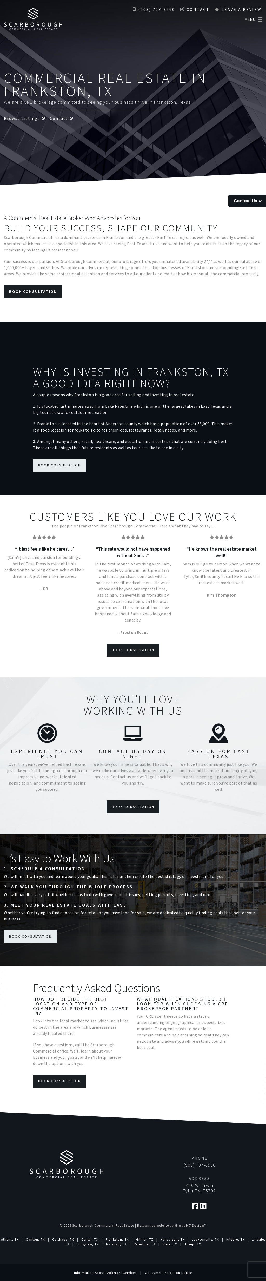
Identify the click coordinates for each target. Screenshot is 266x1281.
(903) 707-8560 (154, 9)
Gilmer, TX (144, 1239)
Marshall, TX (116, 1244)
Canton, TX (35, 1239)
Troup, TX (192, 1244)
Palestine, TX (144, 1244)
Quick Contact (247, 201)
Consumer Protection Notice (168, 1273)
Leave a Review (238, 9)
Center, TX (89, 1239)
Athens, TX (10, 1239)
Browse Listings (25, 118)
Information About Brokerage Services (105, 1273)
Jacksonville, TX (205, 1239)
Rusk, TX (170, 1244)
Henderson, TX (173, 1239)
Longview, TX (88, 1244)
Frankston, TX (117, 1239)
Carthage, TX (63, 1239)
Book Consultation (33, 292)
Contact (195, 9)
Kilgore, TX (235, 1239)
